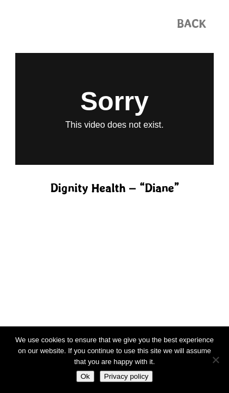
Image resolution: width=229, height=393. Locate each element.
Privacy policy (126, 376)
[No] (215, 359)
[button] (191, 23)
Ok (85, 376)
